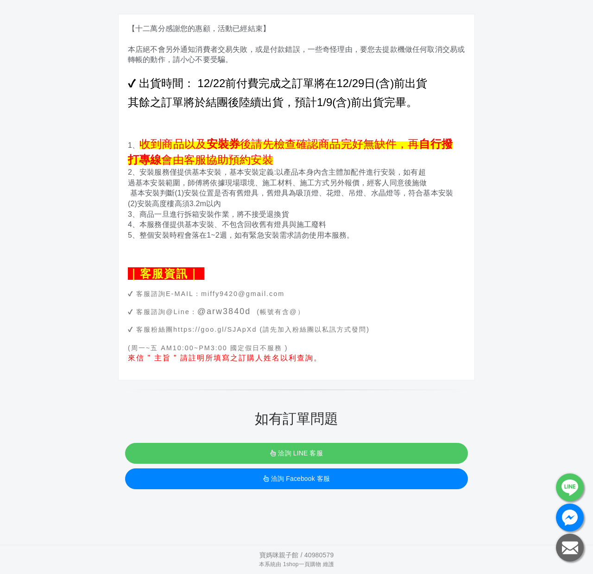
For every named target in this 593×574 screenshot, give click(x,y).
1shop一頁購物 (302, 564)
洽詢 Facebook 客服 (296, 478)
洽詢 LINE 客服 (296, 453)
